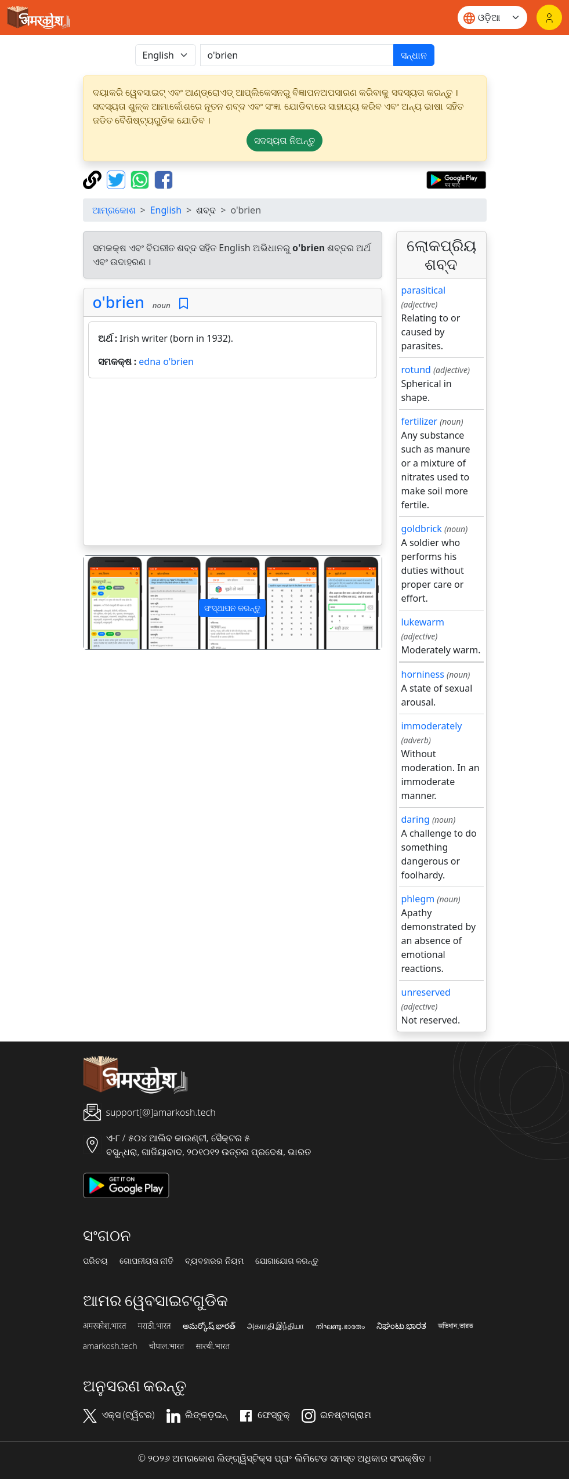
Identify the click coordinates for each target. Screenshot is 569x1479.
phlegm (418, 898)
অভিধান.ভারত (455, 1325)
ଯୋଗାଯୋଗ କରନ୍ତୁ (287, 1261)
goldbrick (421, 528)
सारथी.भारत (212, 1346)
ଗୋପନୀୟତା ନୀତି (146, 1261)
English (166, 210)
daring (415, 819)
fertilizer (419, 421)
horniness (422, 674)
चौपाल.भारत (166, 1346)
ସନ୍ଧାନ (414, 55)
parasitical (423, 290)
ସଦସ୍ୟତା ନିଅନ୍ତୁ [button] (284, 140)
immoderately (431, 725)
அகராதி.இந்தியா (275, 1325)
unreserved (426, 992)
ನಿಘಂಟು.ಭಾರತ (401, 1325)
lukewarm (422, 622)
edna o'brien (166, 361)
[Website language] (492, 17)
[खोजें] (297, 55)
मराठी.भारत (154, 1325)
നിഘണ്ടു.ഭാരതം (340, 1325)
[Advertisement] (233, 464)
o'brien (118, 302)
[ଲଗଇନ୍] (549, 17)
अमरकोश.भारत (104, 1325)
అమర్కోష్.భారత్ (209, 1325)
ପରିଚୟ (95, 1261)
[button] (106, 602)
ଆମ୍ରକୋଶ (114, 210)
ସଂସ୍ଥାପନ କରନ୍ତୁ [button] (232, 607)
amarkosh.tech (110, 1346)
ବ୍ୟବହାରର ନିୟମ (214, 1261)
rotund (416, 369)
